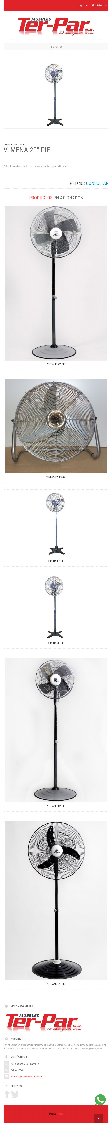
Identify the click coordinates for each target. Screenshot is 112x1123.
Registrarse (99, 5)
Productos (56, 46)
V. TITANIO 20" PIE (56, 364)
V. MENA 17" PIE (56, 561)
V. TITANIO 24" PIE (56, 983)
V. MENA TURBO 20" (56, 476)
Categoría (8, 144)
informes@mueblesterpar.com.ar (26, 1076)
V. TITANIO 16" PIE (56, 806)
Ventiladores (20, 144)
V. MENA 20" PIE (56, 643)
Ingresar (83, 5)
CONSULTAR (97, 183)
